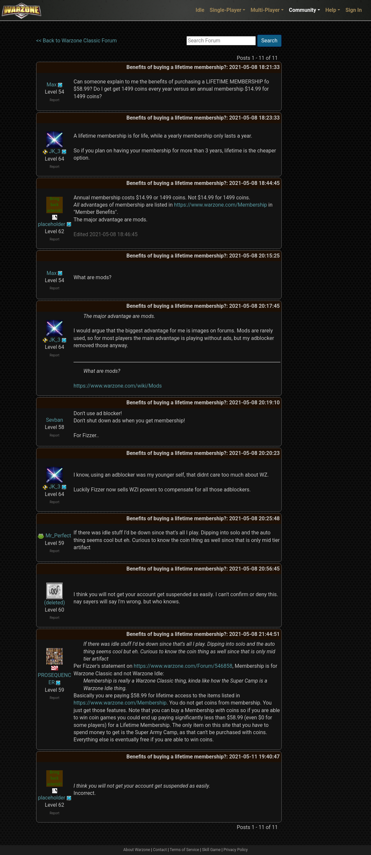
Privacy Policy (236, 849)
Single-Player (225, 10)
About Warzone (136, 849)
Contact (160, 849)
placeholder (51, 224)
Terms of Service (184, 849)
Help (330, 10)
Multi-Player (265, 10)
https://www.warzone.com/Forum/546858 (183, 666)
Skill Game (211, 849)
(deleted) (54, 602)
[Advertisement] (308, 133)
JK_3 (54, 151)
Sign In (353, 10)
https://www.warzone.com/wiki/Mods (118, 386)
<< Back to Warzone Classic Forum (76, 40)
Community (302, 10)
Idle (200, 10)
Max (52, 84)
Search (269, 40)
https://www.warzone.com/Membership (220, 205)
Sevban (54, 420)
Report (54, 100)
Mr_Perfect (58, 535)
